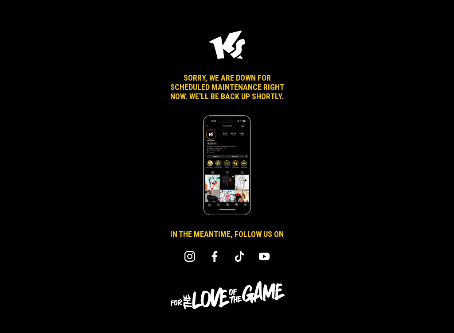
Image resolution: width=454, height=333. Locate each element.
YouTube (264, 256)
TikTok (239, 256)
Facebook (214, 256)
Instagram (189, 256)
